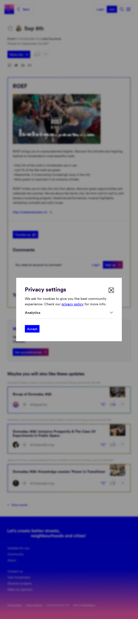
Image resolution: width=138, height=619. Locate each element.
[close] (111, 290)
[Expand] (69, 313)
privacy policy (73, 303)
